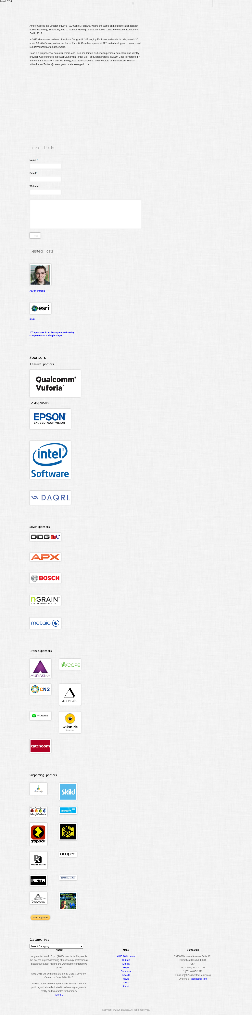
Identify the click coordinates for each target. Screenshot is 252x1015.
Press (126, 982)
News (126, 978)
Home (132, 11)
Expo (178, 10)
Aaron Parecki (37, 290)
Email (33, 173)
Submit (126, 960)
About (205, 10)
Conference (162, 10)
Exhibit (126, 963)
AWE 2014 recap (126, 956)
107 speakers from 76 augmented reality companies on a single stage (52, 334)
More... (59, 994)
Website (34, 186)
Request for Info (198, 978)
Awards (192, 10)
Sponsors (126, 971)
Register (145, 10)
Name (34, 160)
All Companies (40, 917)
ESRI (32, 319)
